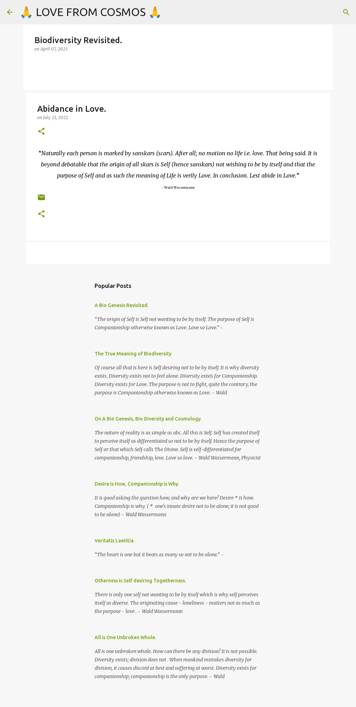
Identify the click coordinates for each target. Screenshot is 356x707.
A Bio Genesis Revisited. (121, 305)
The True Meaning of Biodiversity (133, 353)
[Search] (346, 12)
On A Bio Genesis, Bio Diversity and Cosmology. (148, 419)
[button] (41, 131)
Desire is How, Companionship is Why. (137, 484)
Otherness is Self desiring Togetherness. (140, 580)
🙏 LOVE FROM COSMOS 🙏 (90, 12)
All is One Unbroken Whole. (125, 637)
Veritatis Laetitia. (115, 540)
